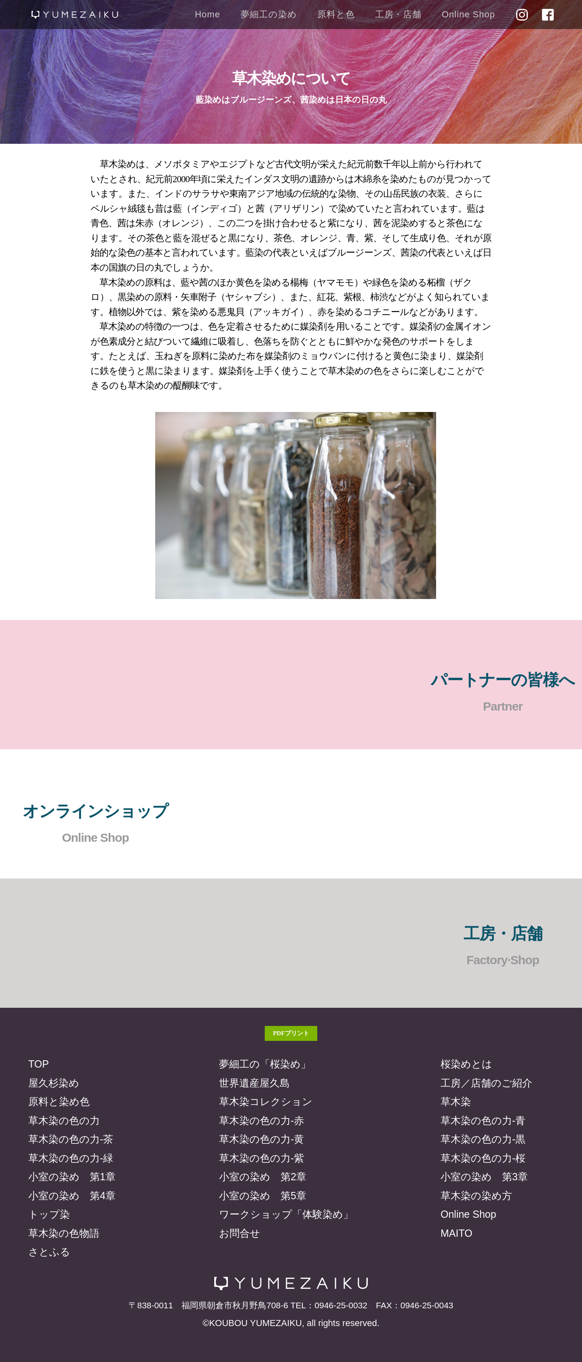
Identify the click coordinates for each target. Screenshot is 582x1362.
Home (207, 14)
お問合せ (239, 1233)
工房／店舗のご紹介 (486, 1083)
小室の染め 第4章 (72, 1195)
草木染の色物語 (63, 1233)
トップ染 (49, 1214)
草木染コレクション (265, 1101)
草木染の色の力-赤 (261, 1120)
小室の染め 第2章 (262, 1176)
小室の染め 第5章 (262, 1195)
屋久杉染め (53, 1083)
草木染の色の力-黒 (483, 1139)
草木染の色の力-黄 (261, 1139)
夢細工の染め (268, 14)
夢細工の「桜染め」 (265, 1064)
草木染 (456, 1101)
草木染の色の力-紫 (261, 1158)
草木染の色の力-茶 (70, 1139)
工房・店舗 (398, 14)
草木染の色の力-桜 (483, 1158)
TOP (38, 1064)
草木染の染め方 (476, 1195)
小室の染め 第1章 (72, 1176)
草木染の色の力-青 (483, 1120)
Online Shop (468, 14)
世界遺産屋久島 (254, 1083)
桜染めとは (466, 1064)
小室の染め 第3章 (484, 1176)
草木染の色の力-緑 (70, 1158)
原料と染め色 (59, 1101)
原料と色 (336, 14)
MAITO (456, 1233)
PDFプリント (291, 1033)
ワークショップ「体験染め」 (286, 1214)
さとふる (49, 1251)
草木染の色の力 (64, 1120)
